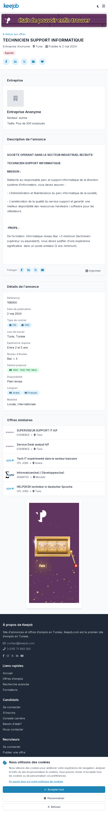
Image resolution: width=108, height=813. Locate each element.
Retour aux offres (14, 34)
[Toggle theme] (98, 6)
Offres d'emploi (13, 678)
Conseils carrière (14, 718)
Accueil (7, 673)
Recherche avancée (16, 684)
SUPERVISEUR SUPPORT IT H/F (37, 430)
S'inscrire (9, 712)
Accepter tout (54, 789)
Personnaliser (54, 798)
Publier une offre (14, 752)
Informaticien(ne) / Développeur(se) (40, 472)
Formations (10, 690)
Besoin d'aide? (12, 724)
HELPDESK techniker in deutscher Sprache (44, 486)
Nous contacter (13, 729)
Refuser (54, 806)
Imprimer (93, 270)
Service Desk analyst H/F (33, 444)
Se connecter (12, 707)
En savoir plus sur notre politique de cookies (36, 781)
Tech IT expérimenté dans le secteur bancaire (47, 458)
